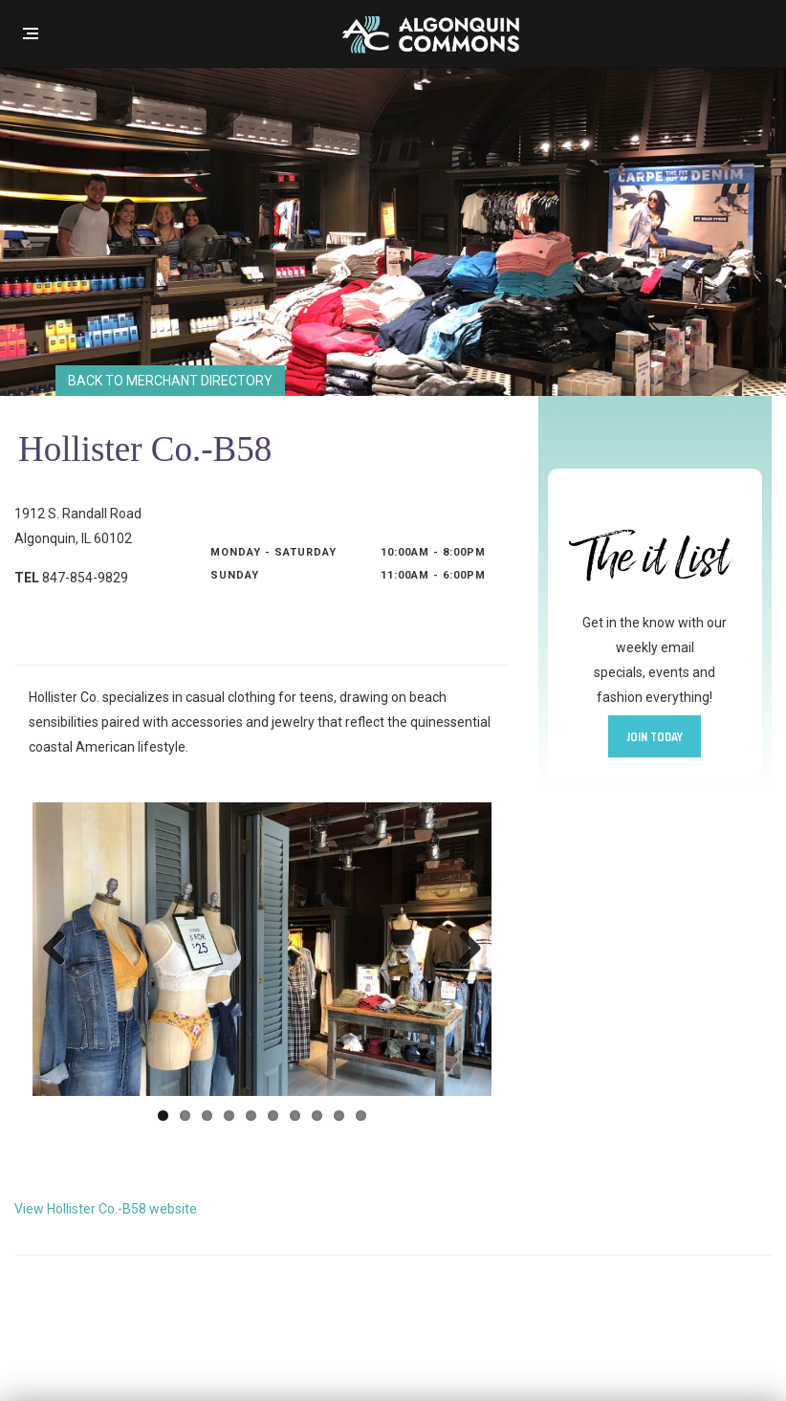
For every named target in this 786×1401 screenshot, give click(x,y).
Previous (61, 949)
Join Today (654, 736)
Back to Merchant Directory (170, 380)
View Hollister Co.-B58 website (105, 1208)
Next (463, 949)
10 (361, 1115)
